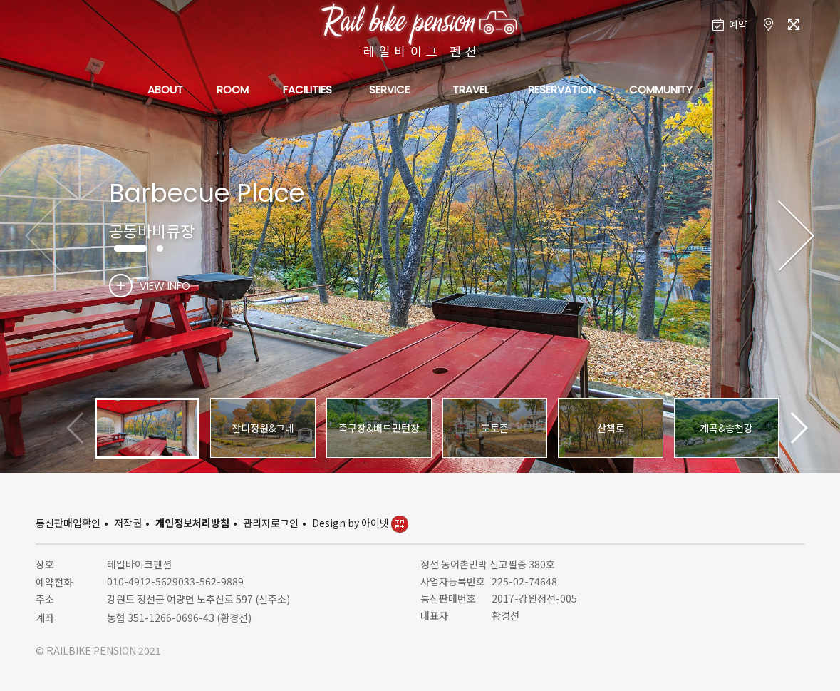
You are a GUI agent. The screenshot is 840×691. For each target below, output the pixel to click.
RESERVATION (562, 89)
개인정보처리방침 (192, 523)
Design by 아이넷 (360, 523)
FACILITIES (307, 89)
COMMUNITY (661, 89)
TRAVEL (470, 89)
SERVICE (389, 89)
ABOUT (165, 89)
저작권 (128, 523)
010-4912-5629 (142, 581)
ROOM (233, 89)
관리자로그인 (271, 523)
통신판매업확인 (68, 523)
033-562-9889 (211, 581)
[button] (796, 236)
